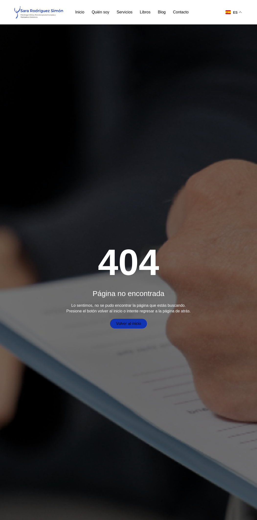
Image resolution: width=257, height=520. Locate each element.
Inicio (79, 12)
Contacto (181, 12)
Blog (162, 12)
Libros (145, 12)
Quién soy (100, 12)
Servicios (125, 12)
